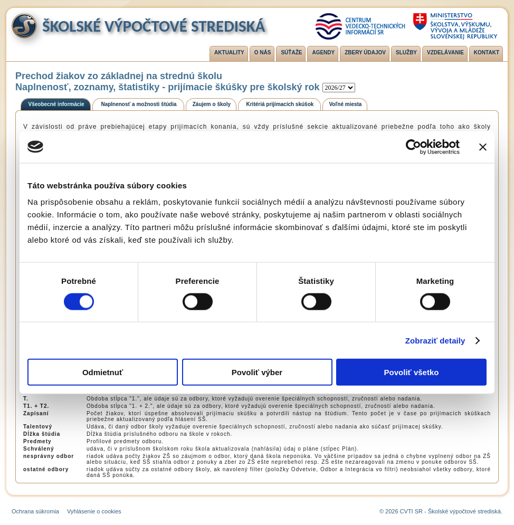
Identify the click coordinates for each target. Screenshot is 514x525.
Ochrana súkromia (35, 511)
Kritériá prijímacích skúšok (280, 104)
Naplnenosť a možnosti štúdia (138, 104)
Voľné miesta (345, 104)
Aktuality (229, 52)
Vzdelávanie (445, 52)
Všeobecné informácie (56, 104)
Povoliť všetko (411, 372)
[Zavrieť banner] (483, 146)
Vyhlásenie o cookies (94, 511)
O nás (262, 52)
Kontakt (486, 52)
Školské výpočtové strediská (153, 26)
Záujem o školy (212, 104)
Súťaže (291, 52)
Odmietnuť (102, 372)
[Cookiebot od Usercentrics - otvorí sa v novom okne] (413, 147)
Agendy (323, 52)
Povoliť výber (257, 372)
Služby (406, 52)
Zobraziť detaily (435, 340)
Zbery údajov (365, 52)
